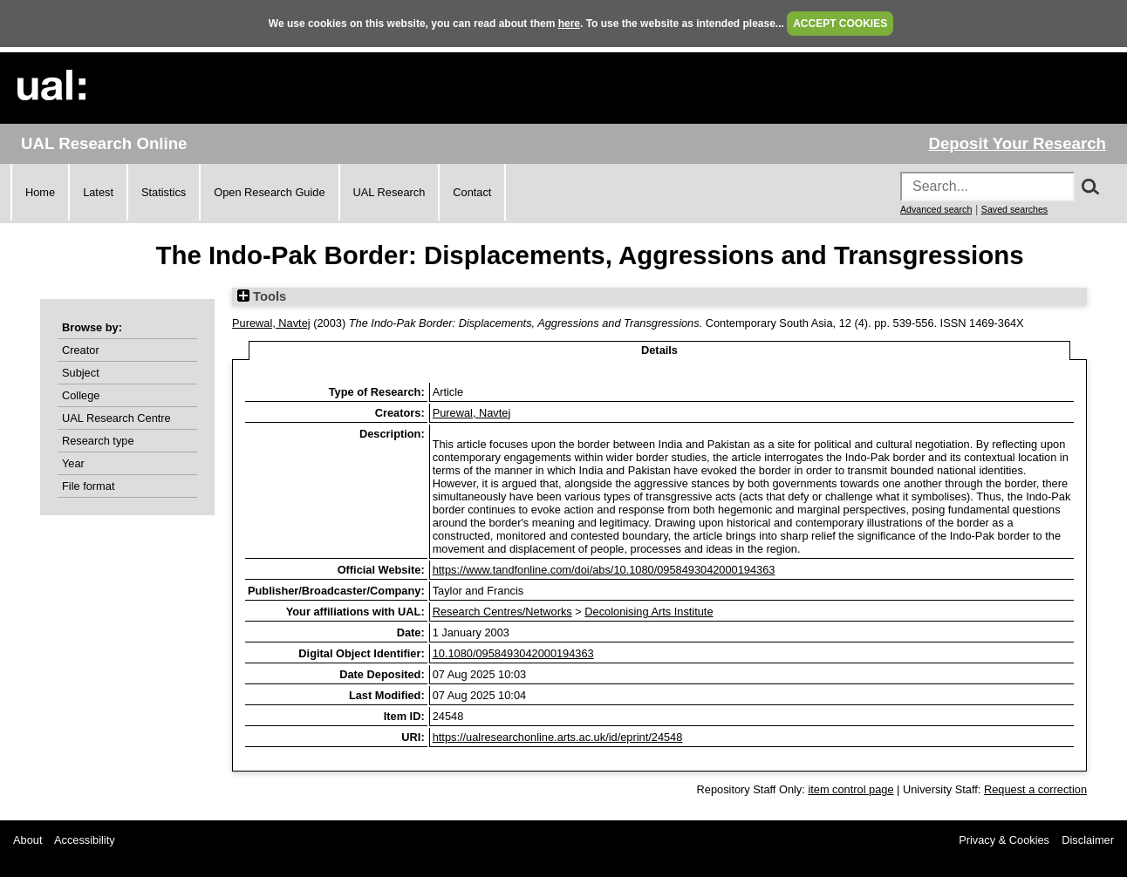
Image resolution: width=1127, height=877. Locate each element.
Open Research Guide (269, 192)
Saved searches (1014, 209)
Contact (472, 192)
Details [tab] (659, 350)
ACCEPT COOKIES (840, 23)
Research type (98, 440)
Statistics (163, 192)
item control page (850, 789)
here (569, 23)
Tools (261, 296)
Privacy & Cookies (1004, 839)
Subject (80, 372)
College (80, 395)
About (27, 839)
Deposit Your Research (1017, 143)
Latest (98, 192)
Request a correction (1035, 789)
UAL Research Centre (116, 418)
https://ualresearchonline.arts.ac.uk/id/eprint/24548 (558, 737)
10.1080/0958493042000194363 (513, 653)
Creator (80, 350)
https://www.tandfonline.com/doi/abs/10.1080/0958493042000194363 (604, 569)
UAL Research (389, 192)
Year (73, 463)
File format (88, 486)
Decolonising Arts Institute (648, 611)
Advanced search (936, 209)
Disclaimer (1088, 839)
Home (40, 192)
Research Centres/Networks (502, 611)
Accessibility (84, 839)
